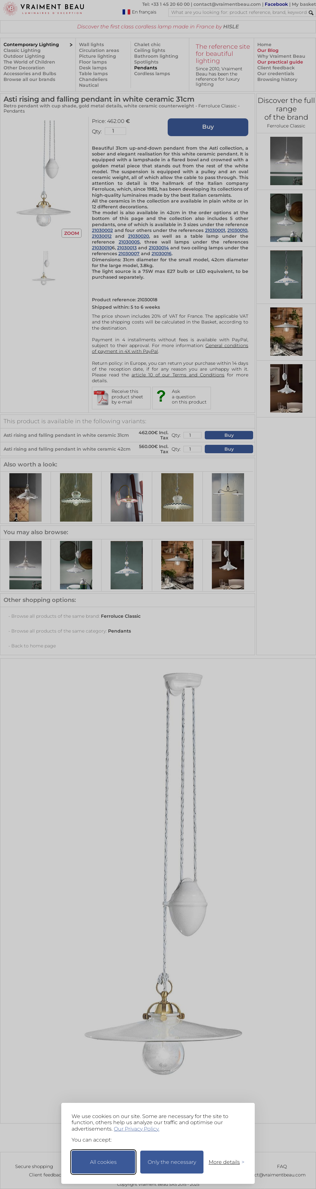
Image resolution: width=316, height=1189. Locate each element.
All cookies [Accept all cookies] (103, 1162)
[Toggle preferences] (224, 1162)
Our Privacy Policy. (136, 1129)
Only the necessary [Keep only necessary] (172, 1162)
